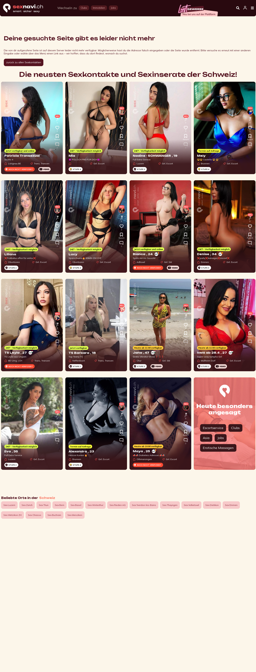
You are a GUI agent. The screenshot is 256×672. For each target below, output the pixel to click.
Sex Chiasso (34, 515)
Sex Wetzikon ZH (12, 515)
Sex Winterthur (95, 505)
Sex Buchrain (54, 515)
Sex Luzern (9, 505)
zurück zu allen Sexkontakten (23, 62)
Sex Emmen (231, 505)
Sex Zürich (27, 505)
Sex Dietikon (212, 505)
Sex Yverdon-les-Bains (144, 505)
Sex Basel (76, 505)
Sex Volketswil (191, 505)
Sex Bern (59, 505)
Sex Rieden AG (118, 505)
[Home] (26, 8)
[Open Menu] (252, 8)
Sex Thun (43, 505)
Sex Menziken (74, 515)
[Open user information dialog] (245, 8)
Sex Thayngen (169, 505)
